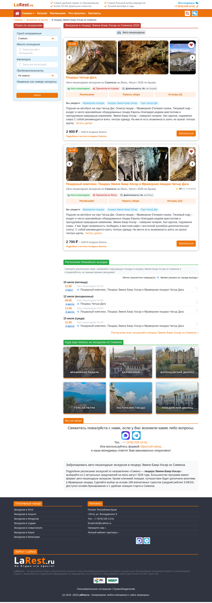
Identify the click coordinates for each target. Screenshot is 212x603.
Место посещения (28, 44)
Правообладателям (124, 590)
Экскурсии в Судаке (25, 524)
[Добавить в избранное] (191, 45)
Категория (24, 59)
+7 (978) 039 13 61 (104, 520)
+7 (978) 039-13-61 (134, 443)
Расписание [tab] (87, 94)
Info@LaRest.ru (102, 524)
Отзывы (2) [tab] (175, 94)
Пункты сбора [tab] (131, 94)
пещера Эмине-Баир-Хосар (122, 103)
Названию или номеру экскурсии (37, 81)
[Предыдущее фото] (69, 57)
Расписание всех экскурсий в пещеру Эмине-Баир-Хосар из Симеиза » (154, 333)
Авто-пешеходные (131, 32)
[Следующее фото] (192, 57)
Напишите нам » (97, 529)
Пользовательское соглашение (94, 590)
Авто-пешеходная (78, 88)
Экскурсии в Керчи (24, 533)
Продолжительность (30, 70)
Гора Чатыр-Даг (149, 103)
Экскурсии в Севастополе (28, 529)
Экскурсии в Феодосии (26, 520)
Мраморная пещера (93, 103)
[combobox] (37, 38)
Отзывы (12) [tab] (175, 201)
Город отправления (29, 33)
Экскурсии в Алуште (25, 515)
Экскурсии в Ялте (23, 510)
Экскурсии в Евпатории (27, 538)
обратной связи (150, 447)
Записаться (186, 133)
